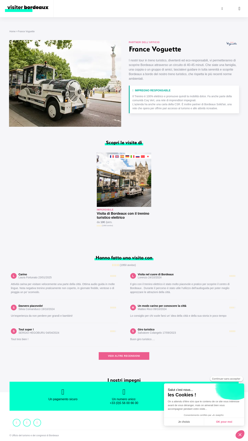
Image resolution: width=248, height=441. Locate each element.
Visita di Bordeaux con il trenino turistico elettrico (123, 215)
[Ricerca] (222, 8)
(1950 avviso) (107, 225)
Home (13, 31)
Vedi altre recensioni (124, 356)
